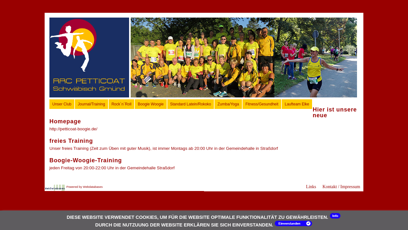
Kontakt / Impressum (341, 186)
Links (311, 186)
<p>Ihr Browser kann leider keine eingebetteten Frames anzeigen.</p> (244, 57)
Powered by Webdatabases (84, 186)
